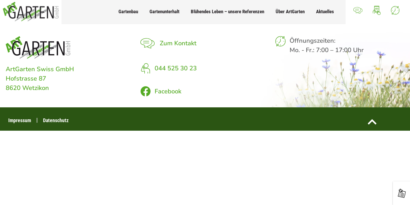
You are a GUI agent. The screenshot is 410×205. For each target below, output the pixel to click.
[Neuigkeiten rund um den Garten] (401, 193)
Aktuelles (325, 9)
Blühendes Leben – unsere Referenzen (227, 9)
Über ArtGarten (290, 9)
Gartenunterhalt (164, 9)
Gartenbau (128, 9)
